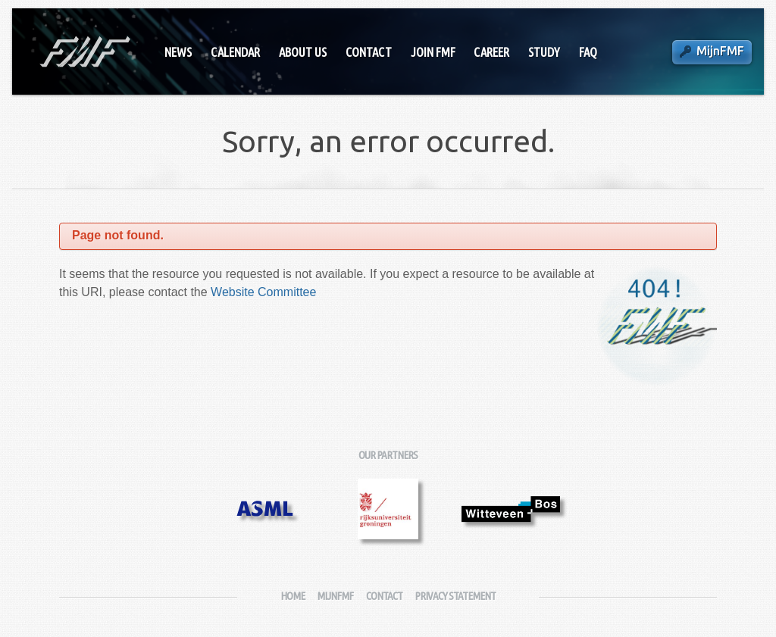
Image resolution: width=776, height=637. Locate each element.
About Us (303, 52)
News (178, 52)
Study (544, 52)
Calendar (235, 52)
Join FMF (433, 52)
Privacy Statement (455, 595)
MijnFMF (720, 51)
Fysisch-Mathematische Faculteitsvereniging (83, 51)
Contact (369, 52)
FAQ (588, 52)
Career (491, 52)
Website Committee (263, 292)
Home (292, 595)
